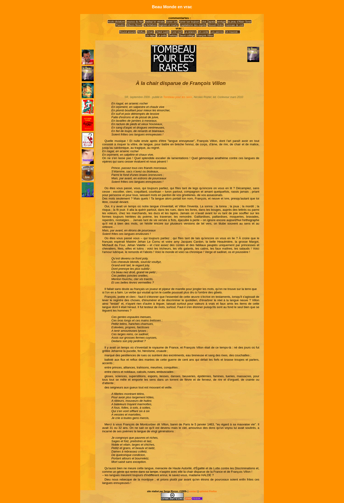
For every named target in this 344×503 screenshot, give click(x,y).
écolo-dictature (116, 21)
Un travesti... (233, 32)
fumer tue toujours (189, 21)
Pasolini (120, 25)
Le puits (161, 35)
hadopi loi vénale (154, 21)
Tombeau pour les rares (177, 97)
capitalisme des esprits (193, 25)
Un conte (203, 32)
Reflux (141, 32)
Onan (150, 32)
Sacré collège (187, 35)
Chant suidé (162, 32)
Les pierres (217, 32)
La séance (190, 32)
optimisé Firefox (207, 491)
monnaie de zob (234, 25)
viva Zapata (208, 21)
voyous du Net (135, 21)
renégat (221, 21)
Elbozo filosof (134, 25)
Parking (172, 35)
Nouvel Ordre (215, 25)
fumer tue (171, 21)
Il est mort (176, 32)
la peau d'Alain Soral (239, 21)
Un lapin (150, 35)
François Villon (205, 35)
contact (193, 491)
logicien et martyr (168, 25)
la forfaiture (150, 25)
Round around (128, 32)
